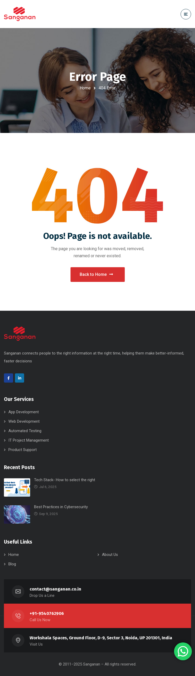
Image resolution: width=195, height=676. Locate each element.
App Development (23, 412)
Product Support (22, 449)
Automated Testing (24, 430)
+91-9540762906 (47, 613)
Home (85, 87)
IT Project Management (28, 440)
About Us (110, 554)
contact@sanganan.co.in (55, 589)
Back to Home (96, 274)
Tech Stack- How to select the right (64, 480)
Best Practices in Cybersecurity (61, 507)
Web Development (24, 421)
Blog (12, 564)
